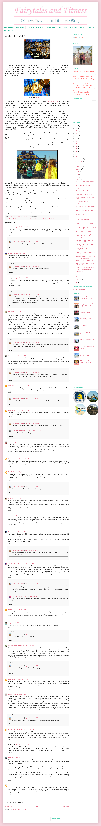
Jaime (9, 757)
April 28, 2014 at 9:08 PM (19, 623)
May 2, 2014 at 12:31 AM (18, 757)
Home (37, 806)
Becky (10, 610)
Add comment (10, 799)
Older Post (66, 806)
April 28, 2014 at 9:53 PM (29, 645)
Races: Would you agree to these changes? (85, 198)
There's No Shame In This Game (85, 260)
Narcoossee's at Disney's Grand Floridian (86, 326)
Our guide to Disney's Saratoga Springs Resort (86, 319)
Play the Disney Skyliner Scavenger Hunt (87, 340)
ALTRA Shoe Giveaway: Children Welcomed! (86, 311)
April (78, 179)
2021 (76, 138)
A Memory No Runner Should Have (84, 224)
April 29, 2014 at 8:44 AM (32, 398)
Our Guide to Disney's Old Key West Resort (87, 354)
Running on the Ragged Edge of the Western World (85, 241)
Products (82, 27)
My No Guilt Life (53, 101)
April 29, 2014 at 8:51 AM (32, 584)
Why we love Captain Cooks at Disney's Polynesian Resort (88, 362)
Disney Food (20, 27)
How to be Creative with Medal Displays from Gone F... (85, 220)
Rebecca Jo (11, 498)
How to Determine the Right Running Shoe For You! (84, 234)
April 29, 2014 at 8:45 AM (32, 634)
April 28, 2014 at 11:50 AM (23, 472)
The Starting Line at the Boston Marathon (84, 211)
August (78, 169)
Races (59, 27)
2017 (76, 149)
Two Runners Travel (14, 563)
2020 (76, 141)
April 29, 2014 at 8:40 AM (32, 372)
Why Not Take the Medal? (83, 188)
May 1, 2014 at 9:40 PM (30, 596)
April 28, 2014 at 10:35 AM (21, 442)
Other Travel (73, 27)
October (78, 164)
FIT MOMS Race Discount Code (85, 267)
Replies (12, 239)
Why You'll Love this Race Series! (85, 231)
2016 (76, 151)
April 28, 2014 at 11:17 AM (35, 430)
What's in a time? (81, 214)
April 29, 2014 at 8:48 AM (32, 550)
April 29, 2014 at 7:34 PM (28, 729)
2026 (76, 126)
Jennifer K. (11, 311)
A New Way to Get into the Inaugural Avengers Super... (84, 193)
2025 (76, 128)
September (79, 166)
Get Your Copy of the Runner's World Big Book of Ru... (85, 245)
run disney (39, 219)
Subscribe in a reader (79, 289)
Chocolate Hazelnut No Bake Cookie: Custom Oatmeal (84, 249)
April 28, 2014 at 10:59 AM (21, 459)
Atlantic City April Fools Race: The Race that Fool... (86, 253)
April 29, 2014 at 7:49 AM (19, 694)
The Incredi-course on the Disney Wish (87, 347)
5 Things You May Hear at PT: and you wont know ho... (86, 257)
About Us (91, 27)
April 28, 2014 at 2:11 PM (22, 515)
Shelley (10, 356)
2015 (76, 154)
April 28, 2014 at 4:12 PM (27, 563)
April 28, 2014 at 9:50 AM (32, 342)
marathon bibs (23, 219)
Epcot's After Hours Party (83, 185)
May (77, 177)
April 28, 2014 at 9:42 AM (21, 311)
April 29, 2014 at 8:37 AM (32, 718)
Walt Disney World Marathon (49, 219)
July (77, 172)
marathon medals (32, 219)
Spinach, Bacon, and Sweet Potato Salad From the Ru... (85, 207)
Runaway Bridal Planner (15, 645)
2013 (76, 283)
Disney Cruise (8, 30)
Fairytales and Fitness (18, 242)
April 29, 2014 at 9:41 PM (22, 744)
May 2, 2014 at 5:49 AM (20, 785)
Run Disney (39, 27)
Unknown (11, 386)
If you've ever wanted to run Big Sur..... (85, 182)
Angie (10, 694)
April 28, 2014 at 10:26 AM (32, 423)
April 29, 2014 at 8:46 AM (32, 487)
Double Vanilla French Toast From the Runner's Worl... (86, 228)
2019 (76, 144)
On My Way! (79, 204)
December (79, 159)
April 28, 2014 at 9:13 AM (22, 278)
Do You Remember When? (84, 238)
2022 (76, 136)
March (78, 274)
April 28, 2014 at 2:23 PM (19, 532)
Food (65, 27)
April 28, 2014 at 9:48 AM (32, 242)
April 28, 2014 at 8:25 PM (19, 610)
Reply (10, 235)
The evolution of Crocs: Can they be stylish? (85, 264)
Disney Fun (30, 27)
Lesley (10, 253)
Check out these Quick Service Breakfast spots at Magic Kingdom (87, 298)
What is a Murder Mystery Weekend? (83, 270)
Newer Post (8, 806)
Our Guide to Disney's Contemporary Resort (86, 333)
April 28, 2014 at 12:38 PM (22, 498)
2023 (76, 133)
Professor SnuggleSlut (14, 729)
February (79, 277)
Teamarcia (11, 442)
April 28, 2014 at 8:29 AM (19, 253)
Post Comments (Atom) (19, 809)
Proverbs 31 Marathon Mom (19, 430)
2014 (76, 156)
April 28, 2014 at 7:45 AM (22, 227)
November (79, 161)
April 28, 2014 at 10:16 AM (21, 386)
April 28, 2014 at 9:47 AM (32, 294)
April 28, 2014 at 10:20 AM (21, 410)
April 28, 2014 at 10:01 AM (20, 356)
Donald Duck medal (14, 219)
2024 (76, 131)
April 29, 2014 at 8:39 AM (32, 666)
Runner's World (50, 27)
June (77, 174)
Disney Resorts (9, 27)
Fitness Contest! (80, 217)
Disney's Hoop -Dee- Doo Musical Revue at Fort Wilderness (87, 305)
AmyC (10, 623)
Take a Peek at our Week (83, 190)
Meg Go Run (12, 472)
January (78, 279)
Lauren (10, 532)
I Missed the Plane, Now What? (84, 201)
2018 (76, 146)
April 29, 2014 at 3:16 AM (21, 679)
